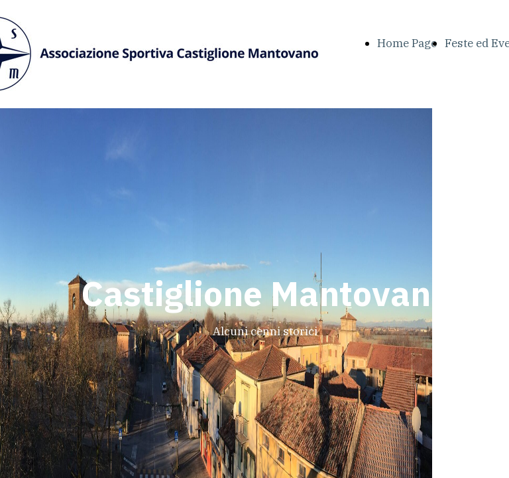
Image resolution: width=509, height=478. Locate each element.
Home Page (407, 43)
